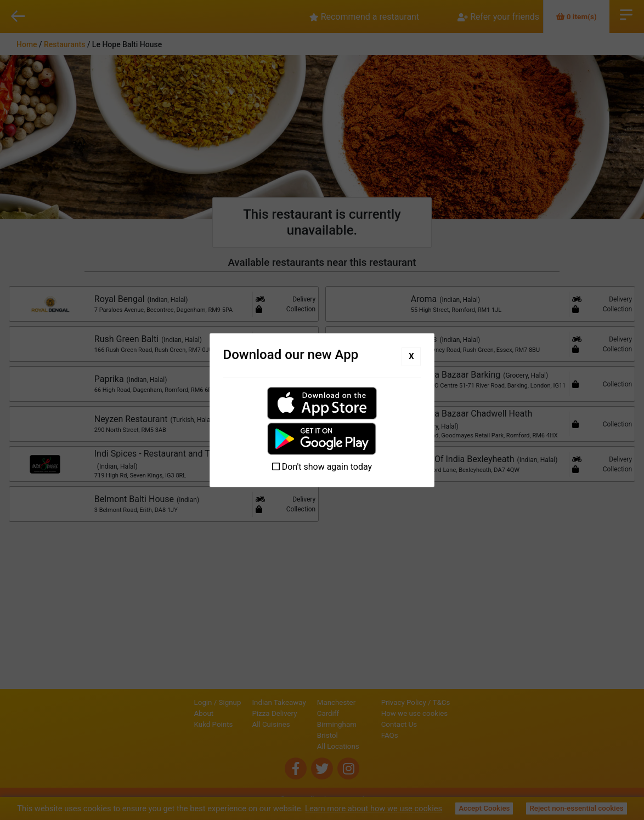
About (167, 711)
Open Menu (626, 14)
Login (166, 700)
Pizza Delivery (237, 711)
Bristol (290, 732)
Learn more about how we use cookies (373, 808)
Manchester (299, 700)
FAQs (427, 732)
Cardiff (291, 711)
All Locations (301, 743)
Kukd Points (176, 722)
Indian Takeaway (242, 700)
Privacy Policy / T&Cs (453, 700)
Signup (193, 700)
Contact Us (436, 722)
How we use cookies (452, 711)
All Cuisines (234, 722)
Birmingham (299, 722)
